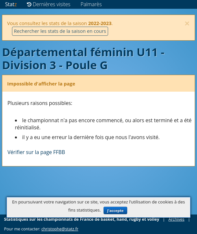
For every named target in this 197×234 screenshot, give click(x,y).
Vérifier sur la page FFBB (36, 152)
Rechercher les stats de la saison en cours (60, 31)
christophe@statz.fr (59, 229)
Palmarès (91, 4)
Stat (11, 4)
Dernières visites (48, 4)
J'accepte (115, 210)
